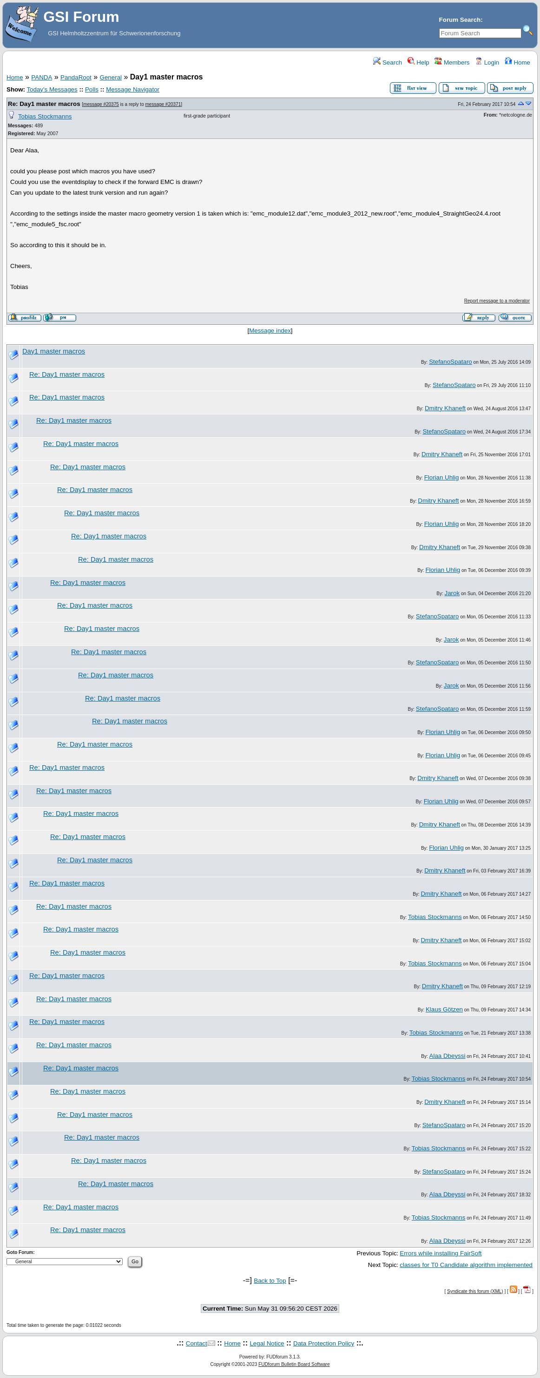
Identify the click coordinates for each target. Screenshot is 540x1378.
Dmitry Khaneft (445, 408)
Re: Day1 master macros (44, 103)
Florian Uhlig (441, 477)
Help (418, 62)
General (111, 77)
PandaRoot (76, 77)
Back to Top (270, 1280)
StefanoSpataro (450, 361)
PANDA (41, 77)
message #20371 (163, 104)
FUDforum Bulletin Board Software (293, 1364)
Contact (196, 1343)
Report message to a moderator (497, 300)
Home (517, 62)
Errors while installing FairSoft (440, 1253)
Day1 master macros (53, 351)
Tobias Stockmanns (45, 116)
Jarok (452, 593)
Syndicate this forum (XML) (475, 1291)
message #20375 (101, 104)
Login (487, 62)
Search (387, 62)
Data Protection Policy (323, 1343)
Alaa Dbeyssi (447, 1055)
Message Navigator (132, 89)
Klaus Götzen (444, 1009)
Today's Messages (51, 89)
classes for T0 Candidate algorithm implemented (466, 1264)
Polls (92, 89)
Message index (270, 330)
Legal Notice (267, 1343)
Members (452, 62)
